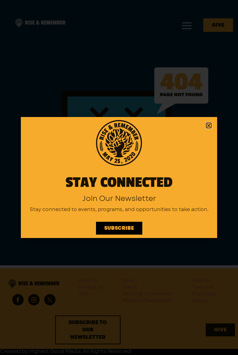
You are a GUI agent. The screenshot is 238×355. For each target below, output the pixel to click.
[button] (208, 125)
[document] (119, 177)
